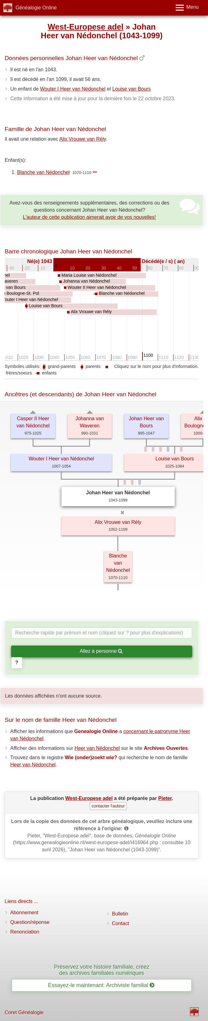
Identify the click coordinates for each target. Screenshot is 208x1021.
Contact (120, 923)
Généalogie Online (36, 7)
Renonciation (24, 931)
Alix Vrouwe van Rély (82, 139)
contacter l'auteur (108, 805)
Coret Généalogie (24, 1012)
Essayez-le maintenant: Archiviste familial (101, 985)
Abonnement (24, 912)
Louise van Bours (131, 89)
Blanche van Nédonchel (43, 172)
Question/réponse (29, 922)
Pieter (165, 798)
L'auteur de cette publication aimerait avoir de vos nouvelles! (89, 217)
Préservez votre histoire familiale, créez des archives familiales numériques (101, 970)
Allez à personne (101, 651)
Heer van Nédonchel (97, 748)
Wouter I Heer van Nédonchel (72, 89)
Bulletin (120, 913)
